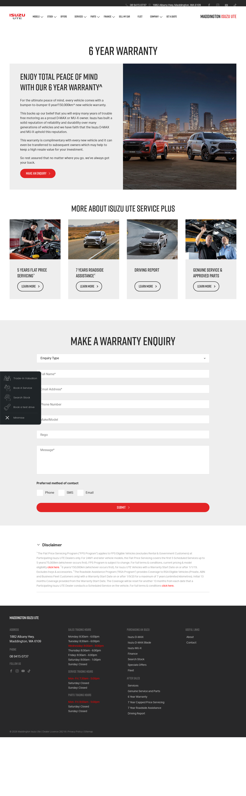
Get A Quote (171, 19)
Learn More (29, 347)
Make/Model (49, 481)
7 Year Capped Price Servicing (145, 754)
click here (53, 629)
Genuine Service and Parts (143, 744)
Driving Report (135, 763)
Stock (50, 19)
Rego (44, 496)
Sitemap (88, 790)
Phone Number (51, 466)
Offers (64, 19)
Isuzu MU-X (134, 707)
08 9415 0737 (138, 5)
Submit (121, 568)
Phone (45, 554)
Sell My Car (124, 19)
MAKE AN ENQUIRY (36, 234)
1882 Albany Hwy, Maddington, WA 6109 (177, 5)
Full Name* (48, 435)
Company (154, 19)
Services (79, 19)
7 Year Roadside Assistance (143, 758)
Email (85, 554)
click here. (168, 647)
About (189, 698)
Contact (190, 702)
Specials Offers (136, 721)
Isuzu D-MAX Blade (138, 702)
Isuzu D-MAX (135, 698)
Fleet (140, 19)
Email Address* (51, 450)
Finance (107, 19)
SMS (65, 554)
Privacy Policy (75, 790)
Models (36, 19)
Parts (93, 19)
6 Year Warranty (136, 749)
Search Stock (135, 716)
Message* (47, 511)
